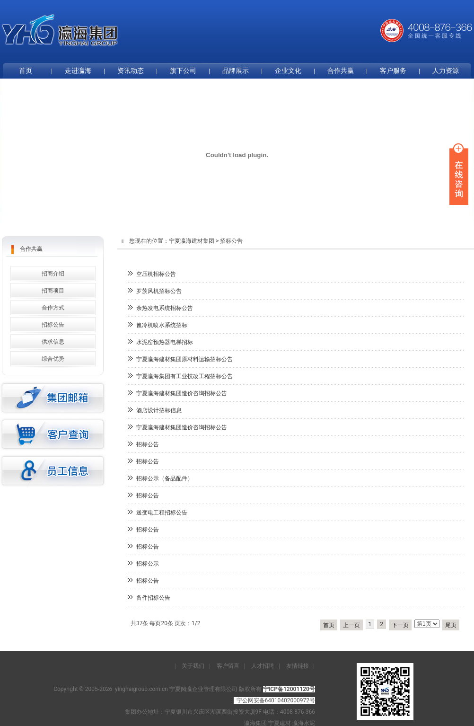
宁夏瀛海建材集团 (191, 241)
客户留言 (228, 666)
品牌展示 (235, 70)
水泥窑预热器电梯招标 (164, 342)
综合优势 (53, 358)
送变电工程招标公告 (161, 512)
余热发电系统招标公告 (164, 308)
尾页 (450, 625)
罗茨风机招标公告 (159, 291)
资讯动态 (130, 70)
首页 (328, 625)
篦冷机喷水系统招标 (161, 325)
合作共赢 (340, 70)
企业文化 (288, 70)
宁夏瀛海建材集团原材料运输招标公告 (184, 359)
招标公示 (147, 563)
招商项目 (53, 290)
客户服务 (393, 70)
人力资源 (445, 70)
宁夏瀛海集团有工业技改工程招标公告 (184, 376)
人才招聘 (262, 666)
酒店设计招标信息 (159, 410)
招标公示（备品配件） (164, 478)
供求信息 (53, 341)
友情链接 (297, 666)
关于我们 (193, 666)
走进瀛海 (78, 70)
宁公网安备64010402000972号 (276, 700)
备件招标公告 (153, 597)
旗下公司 (183, 70)
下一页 (400, 625)
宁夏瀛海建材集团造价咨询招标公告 (181, 393)
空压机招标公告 (156, 274)
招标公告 (147, 444)
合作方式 (53, 307)
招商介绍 (53, 273)
